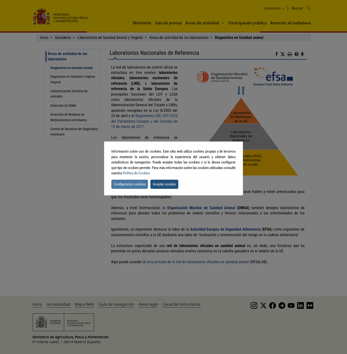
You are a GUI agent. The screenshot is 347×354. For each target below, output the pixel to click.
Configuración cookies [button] (130, 184)
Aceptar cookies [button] (164, 184)
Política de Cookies (136, 173)
